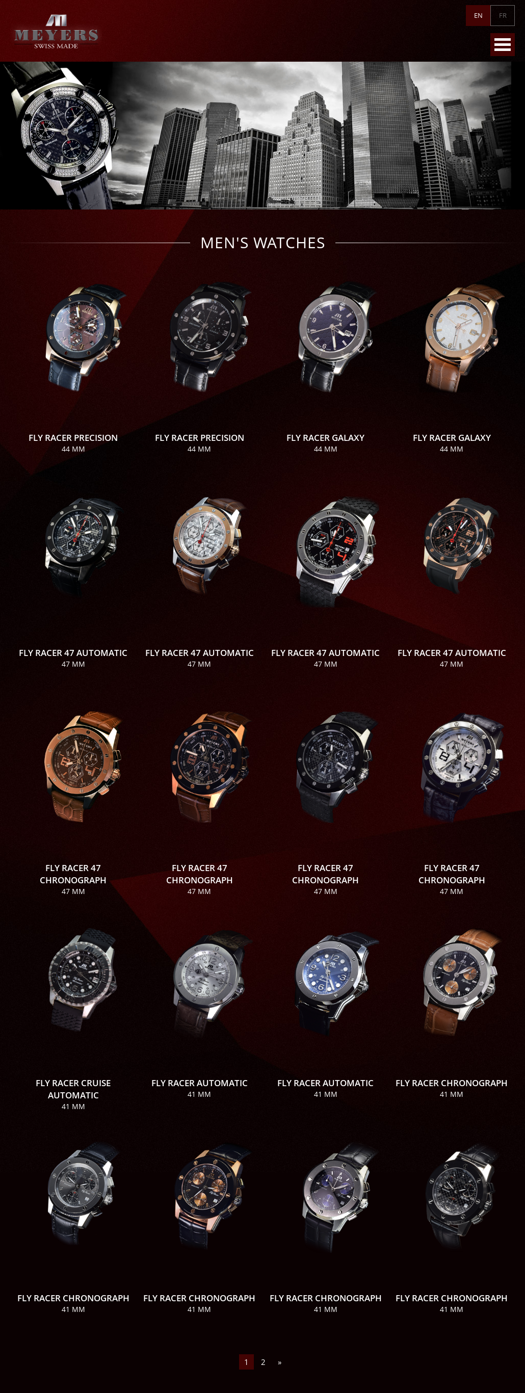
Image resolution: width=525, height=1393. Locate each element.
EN (478, 15)
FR (503, 15)
